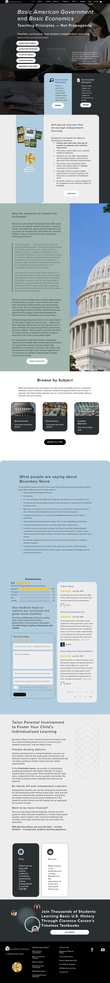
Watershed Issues (38, 971)
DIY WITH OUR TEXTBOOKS (28, 49)
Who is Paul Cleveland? (36, 952)
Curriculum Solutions (61, 81)
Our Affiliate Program (67, 964)
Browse (58, 105)
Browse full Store (55, 442)
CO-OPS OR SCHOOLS (26, 55)
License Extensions (26, 60)
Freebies (65, 1)
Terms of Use (64, 948)
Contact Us (63, 972)
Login (89, 1)
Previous (70, 692)
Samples (83, 1)
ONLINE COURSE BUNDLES (27, 43)
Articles (48, 1)
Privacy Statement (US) (68, 961)
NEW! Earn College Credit (28, 66)
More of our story (37, 361)
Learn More (71, 193)
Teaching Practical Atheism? (39, 976)
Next (91, 697)
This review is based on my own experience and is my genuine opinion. (35, 688)
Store (74, 1)
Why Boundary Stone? (40, 948)
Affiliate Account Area (67, 968)
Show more (85, 640)
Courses (55, 1)
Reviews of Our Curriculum (38, 966)
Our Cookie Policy (66, 957)
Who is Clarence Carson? (38, 957)
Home (33, 1)
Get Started (69, 932)
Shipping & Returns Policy (66, 952)
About (39, 1)
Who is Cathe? (37, 962)
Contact (96, 1)
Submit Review (20, 694)
